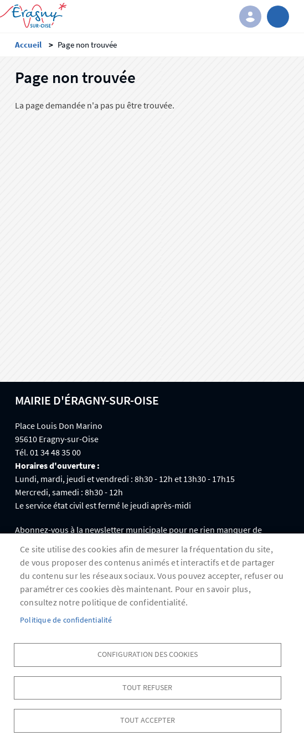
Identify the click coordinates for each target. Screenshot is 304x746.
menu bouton (278, 17)
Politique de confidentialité (66, 620)
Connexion (250, 17)
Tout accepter (147, 720)
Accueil (28, 44)
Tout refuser (147, 687)
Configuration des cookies (147, 654)
